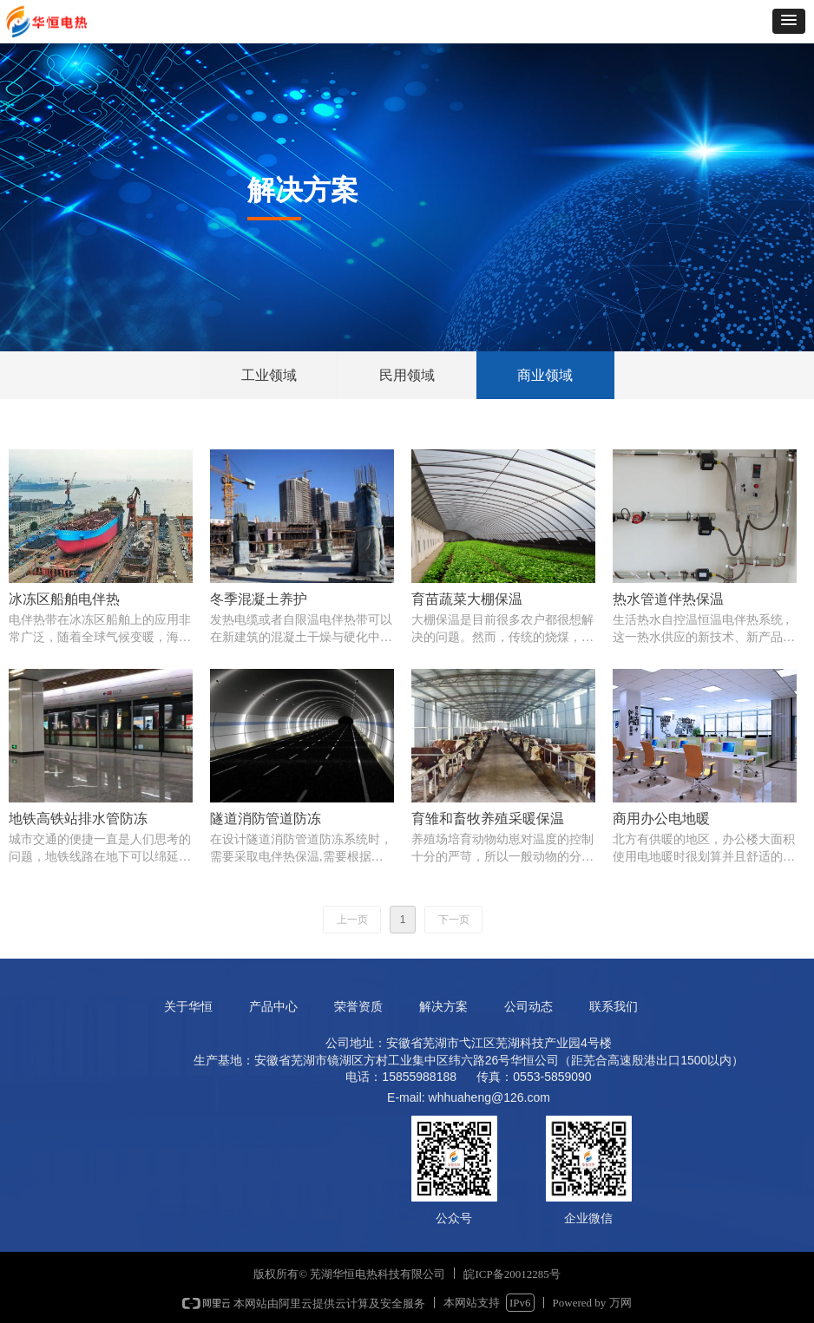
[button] (788, 21)
